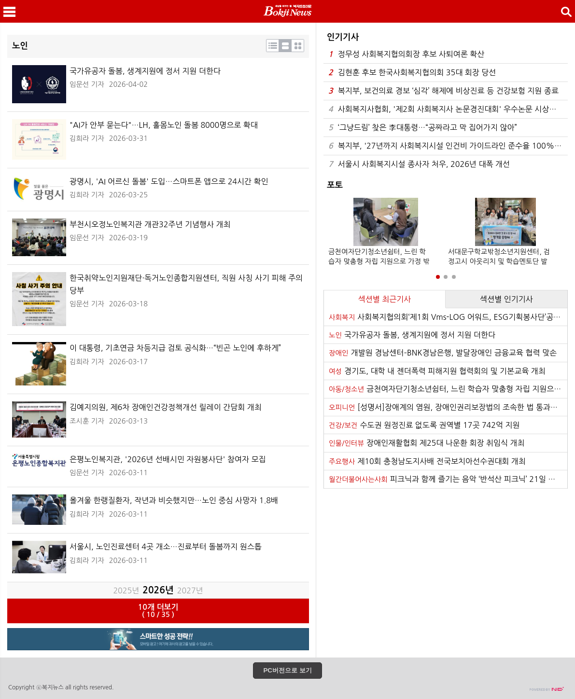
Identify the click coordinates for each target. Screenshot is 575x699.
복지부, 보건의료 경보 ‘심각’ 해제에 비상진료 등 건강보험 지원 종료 (443, 91)
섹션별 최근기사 (384, 299)
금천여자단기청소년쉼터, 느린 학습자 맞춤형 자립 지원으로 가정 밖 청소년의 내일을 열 (448, 389)
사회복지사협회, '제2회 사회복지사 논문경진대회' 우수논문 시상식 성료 (448, 109)
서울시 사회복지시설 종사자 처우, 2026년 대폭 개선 (419, 164)
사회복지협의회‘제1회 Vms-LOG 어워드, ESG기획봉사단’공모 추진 (448, 317)
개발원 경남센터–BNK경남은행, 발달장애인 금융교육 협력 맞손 (443, 352)
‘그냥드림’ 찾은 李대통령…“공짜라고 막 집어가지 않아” (422, 127)
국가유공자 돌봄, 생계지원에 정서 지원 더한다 (412, 335)
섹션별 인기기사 (506, 299)
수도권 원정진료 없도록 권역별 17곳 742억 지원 (424, 425)
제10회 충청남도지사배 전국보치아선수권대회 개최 (427, 461)
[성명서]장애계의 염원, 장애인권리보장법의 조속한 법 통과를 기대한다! (448, 407)
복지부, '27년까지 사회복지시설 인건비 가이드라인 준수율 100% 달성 (448, 146)
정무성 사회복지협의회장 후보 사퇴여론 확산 (406, 54)
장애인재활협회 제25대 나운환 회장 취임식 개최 (427, 443)
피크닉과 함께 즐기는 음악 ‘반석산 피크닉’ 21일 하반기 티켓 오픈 (448, 479)
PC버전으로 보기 (287, 670)
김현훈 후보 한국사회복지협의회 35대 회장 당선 (412, 73)
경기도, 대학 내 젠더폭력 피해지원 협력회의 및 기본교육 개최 (437, 371)
